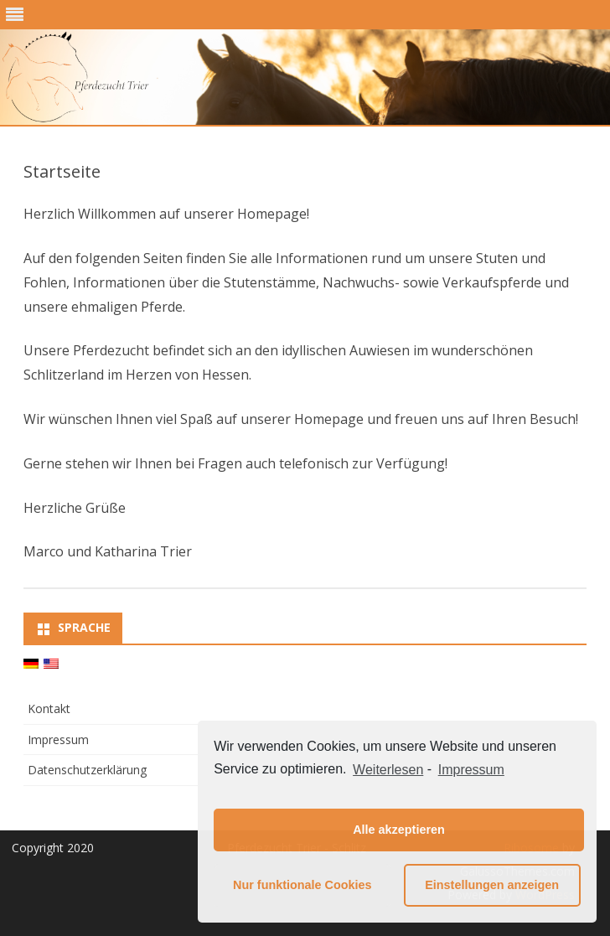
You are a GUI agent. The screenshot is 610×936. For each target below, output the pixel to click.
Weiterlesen (388, 770)
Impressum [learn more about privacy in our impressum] (471, 770)
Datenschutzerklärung (87, 770)
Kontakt (49, 708)
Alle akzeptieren (399, 829)
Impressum (58, 739)
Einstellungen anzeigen (492, 885)
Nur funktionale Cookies (302, 885)
